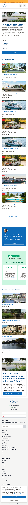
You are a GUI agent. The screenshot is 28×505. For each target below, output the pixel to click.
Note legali (4, 445)
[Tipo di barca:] (14, 44)
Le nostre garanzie (6, 436)
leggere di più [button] (12, 278)
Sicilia (3, 462)
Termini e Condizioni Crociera (9, 447)
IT (14, 416)
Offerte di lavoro (6, 444)
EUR (14, 413)
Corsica (3, 469)
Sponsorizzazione (6, 440)
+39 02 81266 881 (14, 405)
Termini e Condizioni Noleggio (9, 449)
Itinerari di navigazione (7, 479)
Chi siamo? (4, 432)
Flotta (3, 477)
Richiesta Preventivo (6, 480)
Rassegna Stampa (6, 442)
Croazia (3, 466)
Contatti (3, 455)
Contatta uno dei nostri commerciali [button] (12, 393)
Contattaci (14, 243)
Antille (3, 471)
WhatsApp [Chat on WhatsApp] (14, 407)
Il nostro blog (5, 453)
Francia (3, 467)
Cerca (14, 52)
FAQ (3, 451)
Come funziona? (5, 434)
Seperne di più (17, 494)
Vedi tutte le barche (14, 216)
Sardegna (4, 460)
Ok (25, 426)
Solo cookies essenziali (14, 500)
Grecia (3, 464)
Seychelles (4, 473)
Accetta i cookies (14, 496)
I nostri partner (5, 438)
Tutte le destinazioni (6, 475)
